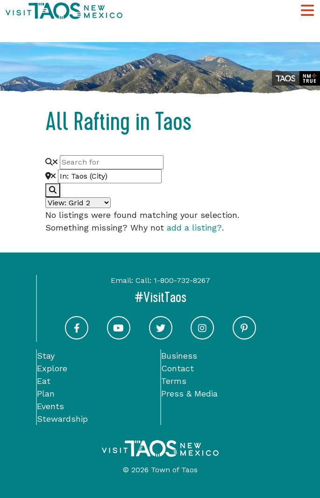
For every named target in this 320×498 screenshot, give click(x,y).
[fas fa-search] (52, 190)
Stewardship (62, 419)
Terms (173, 381)
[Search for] (112, 162)
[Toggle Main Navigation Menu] (307, 10)
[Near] (110, 176)
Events (50, 406)
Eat (43, 381)
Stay (46, 356)
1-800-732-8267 (182, 280)
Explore (52, 368)
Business (179, 356)
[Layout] (78, 202)
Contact (177, 368)
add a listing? (194, 227)
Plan (46, 393)
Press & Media (189, 393)
